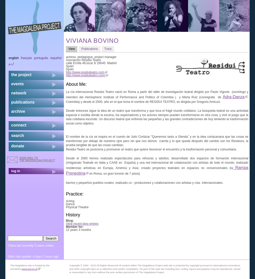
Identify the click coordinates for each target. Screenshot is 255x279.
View (72, 49)
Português (41, 58)
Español (56, 58)
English (14, 58)
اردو (11, 63)
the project (21, 75)
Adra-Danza (235, 97)
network (18, 93)
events (17, 84)
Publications (89, 49)
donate (17, 146)
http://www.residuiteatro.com (86, 72)
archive (18, 111)
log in (15, 171)
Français (26, 58)
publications (23, 102)
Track (108, 49)
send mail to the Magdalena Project (37, 159)
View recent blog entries (82, 224)
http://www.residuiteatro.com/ (87, 75)
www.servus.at (31, 269)
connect (18, 125)
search (17, 135)
